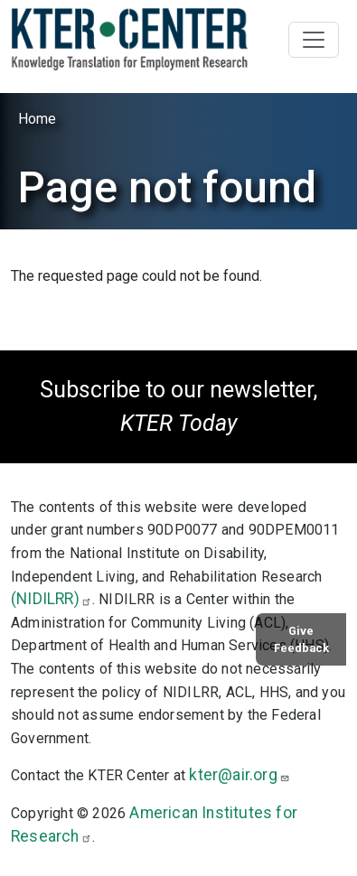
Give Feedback (301, 639)
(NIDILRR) (51, 599)
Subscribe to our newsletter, (178, 407)
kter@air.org (239, 775)
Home (37, 118)
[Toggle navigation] (313, 40)
